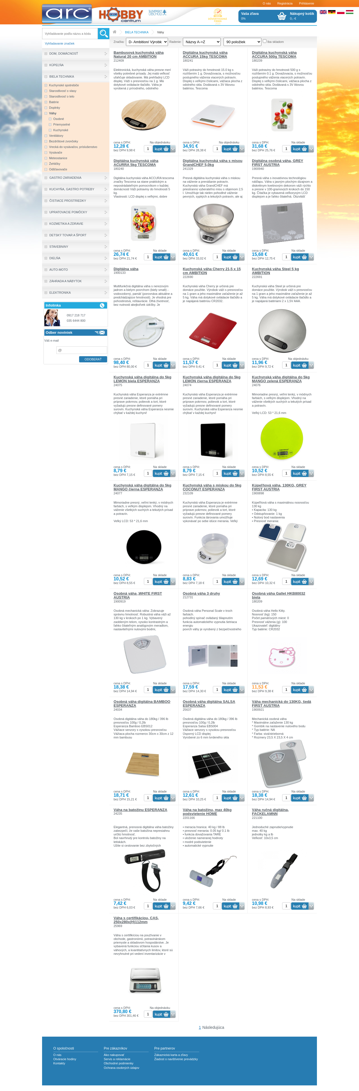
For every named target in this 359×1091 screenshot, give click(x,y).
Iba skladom (275, 41)
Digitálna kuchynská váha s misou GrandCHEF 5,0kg (212, 163)
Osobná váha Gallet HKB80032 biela (278, 595)
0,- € (302, 16)
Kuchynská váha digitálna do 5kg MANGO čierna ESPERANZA (142, 487)
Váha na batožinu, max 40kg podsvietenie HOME (207, 812)
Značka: (119, 41)
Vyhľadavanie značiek (60, 43)
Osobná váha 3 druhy (201, 593)
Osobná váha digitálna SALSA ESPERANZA (209, 703)
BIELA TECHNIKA (137, 32)
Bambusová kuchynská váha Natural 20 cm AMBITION (139, 54)
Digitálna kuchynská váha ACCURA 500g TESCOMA (274, 54)
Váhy (160, 32)
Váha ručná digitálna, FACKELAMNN (270, 812)
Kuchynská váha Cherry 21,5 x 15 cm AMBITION (212, 271)
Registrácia (285, 3)
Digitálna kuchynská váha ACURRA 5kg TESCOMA (136, 163)
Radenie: (175, 41)
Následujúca (213, 1027)
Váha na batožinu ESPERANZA (140, 810)
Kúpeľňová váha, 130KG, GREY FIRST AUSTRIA (279, 487)
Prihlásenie (306, 3)
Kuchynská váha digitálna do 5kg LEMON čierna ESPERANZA (212, 379)
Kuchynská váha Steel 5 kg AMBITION (275, 271)
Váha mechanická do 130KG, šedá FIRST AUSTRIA (281, 703)
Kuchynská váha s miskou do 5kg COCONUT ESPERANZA (212, 487)
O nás (267, 3)
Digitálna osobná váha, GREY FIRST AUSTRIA (277, 163)
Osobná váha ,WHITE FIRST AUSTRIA (138, 595)
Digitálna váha (126, 269)
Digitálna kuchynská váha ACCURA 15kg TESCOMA (205, 54)
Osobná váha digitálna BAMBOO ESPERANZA (142, 703)
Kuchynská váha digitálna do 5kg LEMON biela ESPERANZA (142, 379)
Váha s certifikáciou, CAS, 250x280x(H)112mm (136, 920)
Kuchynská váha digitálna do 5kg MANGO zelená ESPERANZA (281, 379)
